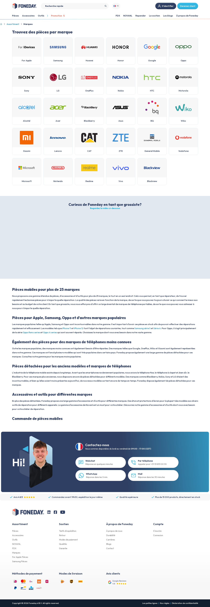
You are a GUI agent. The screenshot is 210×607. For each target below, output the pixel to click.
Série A (157, 328)
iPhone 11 (66, 328)
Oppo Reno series (31, 332)
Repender (140, 15)
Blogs (108, 544)
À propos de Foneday (187, 15)
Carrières (110, 539)
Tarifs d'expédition (67, 531)
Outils (15, 539)
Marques (16, 552)
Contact (110, 548)
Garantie (63, 548)
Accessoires (17, 535)
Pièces (15, 531)
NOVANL (127, 15)
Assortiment (13, 24)
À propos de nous (114, 531)
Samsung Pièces (19, 561)
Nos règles (164, 603)
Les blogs (168, 15)
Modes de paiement (68, 539)
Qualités (63, 544)
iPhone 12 (78, 328)
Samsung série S (142, 328)
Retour (62, 535)
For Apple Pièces (20, 557)
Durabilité (110, 535)
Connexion (158, 535)
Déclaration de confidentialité (185, 603)
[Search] (75, 6)
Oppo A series (50, 332)
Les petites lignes (149, 603)
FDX (118, 15)
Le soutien (154, 15)
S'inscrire (157, 531)
